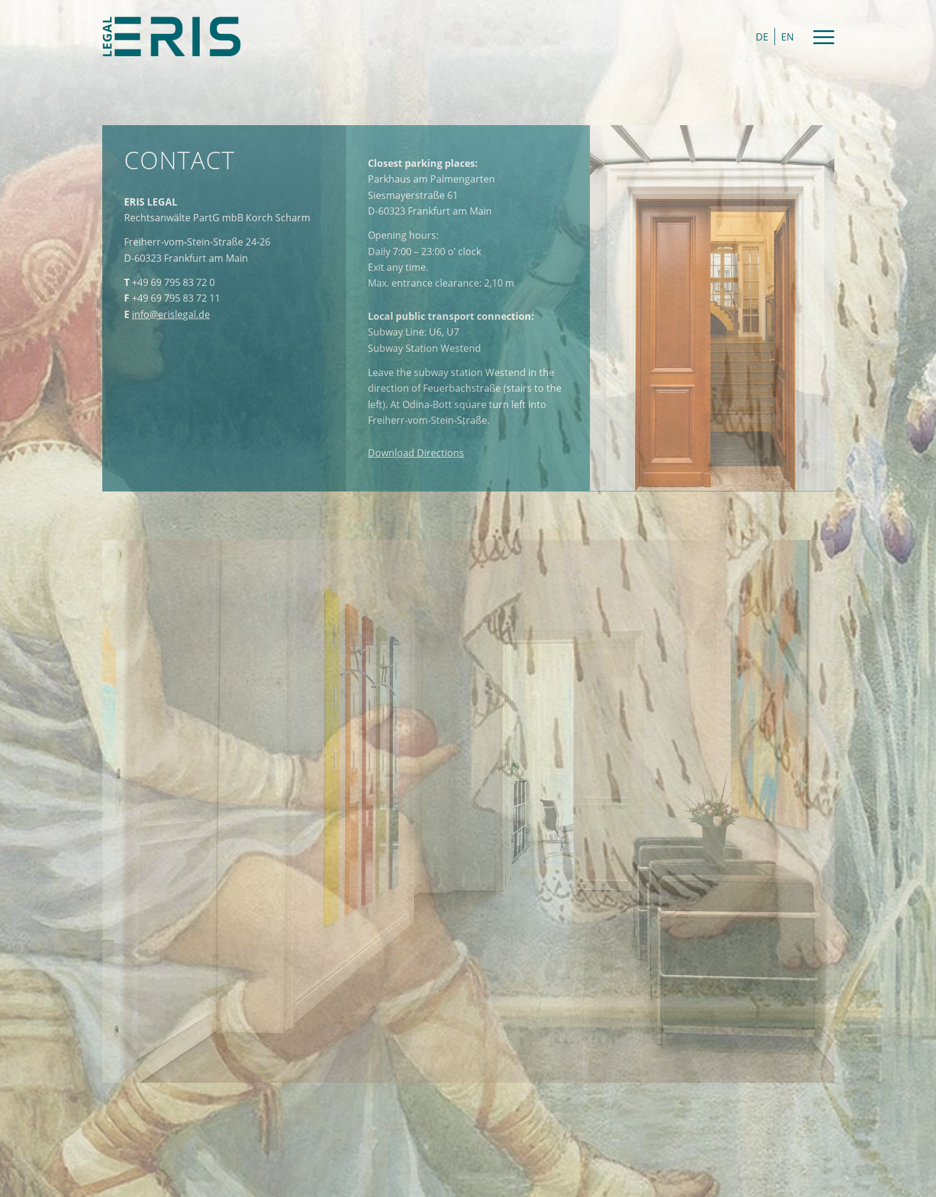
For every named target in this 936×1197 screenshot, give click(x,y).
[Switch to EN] (787, 36)
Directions (416, 452)
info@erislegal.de (171, 314)
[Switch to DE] (762, 36)
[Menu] (819, 36)
